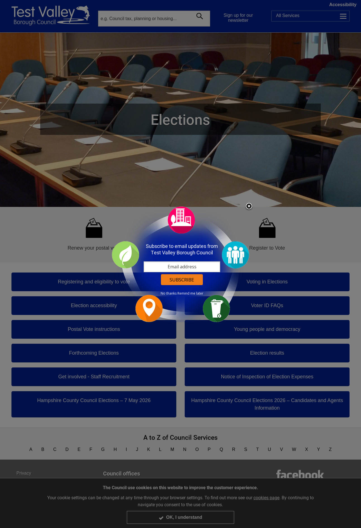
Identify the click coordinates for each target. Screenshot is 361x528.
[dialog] (180, 264)
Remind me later (190, 293)
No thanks (169, 293)
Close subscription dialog (249, 206)
